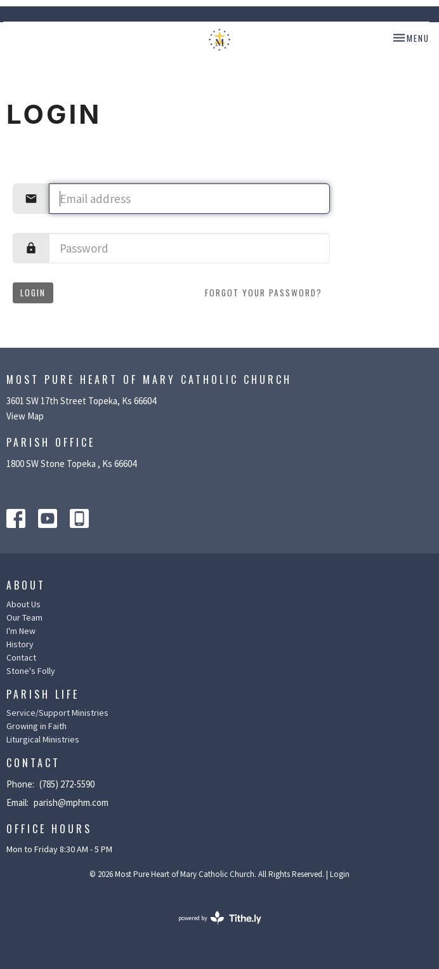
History (20, 644)
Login (33, 292)
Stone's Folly (30, 670)
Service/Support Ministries (57, 712)
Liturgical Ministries (42, 739)
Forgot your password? (263, 292)
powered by (219, 918)
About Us (23, 604)
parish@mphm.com (71, 802)
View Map (25, 416)
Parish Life (42, 694)
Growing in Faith (36, 726)
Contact (21, 657)
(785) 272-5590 (67, 784)
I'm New (21, 630)
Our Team (24, 617)
